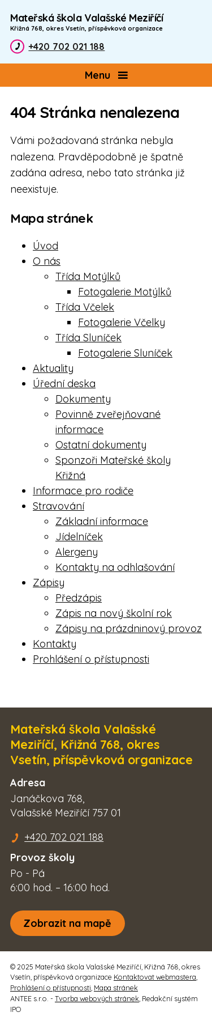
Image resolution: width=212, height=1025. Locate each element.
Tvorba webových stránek (97, 998)
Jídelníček (79, 536)
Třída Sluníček (88, 337)
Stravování (58, 505)
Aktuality (53, 368)
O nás (46, 261)
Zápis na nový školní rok (113, 613)
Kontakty (54, 643)
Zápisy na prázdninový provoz (128, 628)
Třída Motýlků (87, 276)
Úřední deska (64, 383)
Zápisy (48, 582)
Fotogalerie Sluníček (125, 352)
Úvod (45, 245)
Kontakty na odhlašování (115, 567)
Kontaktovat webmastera (155, 976)
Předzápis (78, 597)
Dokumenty (83, 398)
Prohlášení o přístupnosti (91, 659)
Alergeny (76, 551)
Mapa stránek (116, 987)
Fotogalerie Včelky (121, 322)
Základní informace (101, 521)
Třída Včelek (84, 307)
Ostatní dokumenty (100, 444)
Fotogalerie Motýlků (124, 291)
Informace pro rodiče (83, 490)
